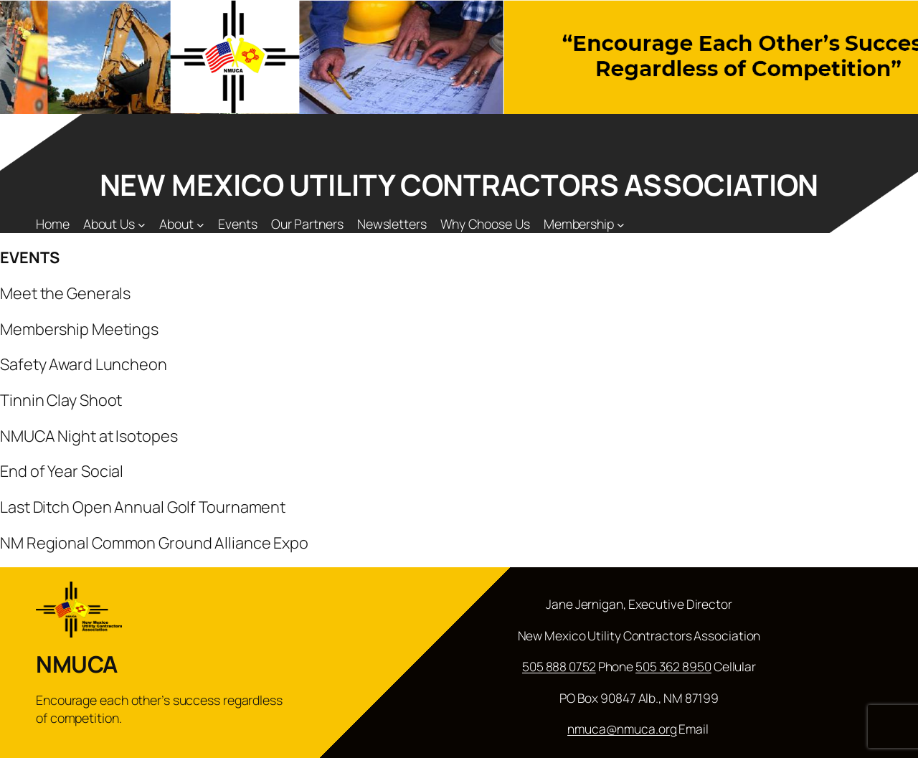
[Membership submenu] (621, 224)
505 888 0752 (559, 666)
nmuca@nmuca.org (622, 728)
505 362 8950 (673, 666)
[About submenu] (200, 224)
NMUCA (77, 664)
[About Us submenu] (142, 224)
